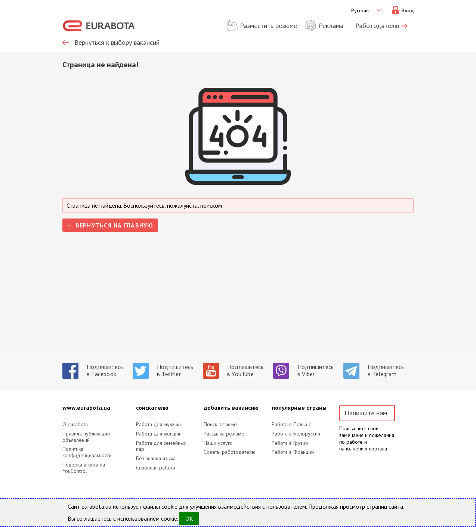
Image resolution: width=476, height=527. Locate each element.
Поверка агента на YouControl (83, 468)
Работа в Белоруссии (296, 434)
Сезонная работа (155, 468)
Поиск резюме (220, 424)
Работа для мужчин (158, 424)
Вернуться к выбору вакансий (117, 42)
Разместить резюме (268, 25)
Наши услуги (218, 443)
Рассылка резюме (224, 434)
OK (189, 518)
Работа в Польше (292, 424)
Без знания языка (156, 458)
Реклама (331, 25)
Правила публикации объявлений (86, 437)
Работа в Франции (293, 452)
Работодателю (377, 25)
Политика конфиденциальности (86, 452)
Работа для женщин (159, 434)
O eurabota (75, 424)
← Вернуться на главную (110, 225)
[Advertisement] (238, 299)
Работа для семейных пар (161, 446)
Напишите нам (365, 413)
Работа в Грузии (290, 443)
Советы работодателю (230, 452)
